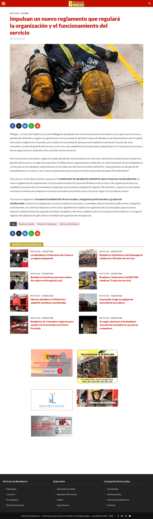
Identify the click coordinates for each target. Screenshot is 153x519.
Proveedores (12, 499)
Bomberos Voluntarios (47, 224)
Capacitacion (63, 505)
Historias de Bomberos (118, 499)
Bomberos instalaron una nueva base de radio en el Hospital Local (52, 279)
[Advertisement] (97, 433)
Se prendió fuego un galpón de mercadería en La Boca (117, 301)
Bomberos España (26, 224)
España (25, 13)
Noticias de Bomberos (69, 224)
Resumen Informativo (67, 494)
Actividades (113, 489)
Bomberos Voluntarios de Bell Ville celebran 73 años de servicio (119, 279)
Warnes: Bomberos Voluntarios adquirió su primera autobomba (49, 301)
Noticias (14, 13)
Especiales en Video (66, 489)
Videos (60, 499)
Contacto (10, 494)
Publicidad (11, 489)
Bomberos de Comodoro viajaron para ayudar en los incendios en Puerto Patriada (52, 325)
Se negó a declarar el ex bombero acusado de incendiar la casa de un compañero (119, 325)
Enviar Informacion (15, 505)
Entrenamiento (114, 494)
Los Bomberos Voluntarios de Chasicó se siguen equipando (48, 257)
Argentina (47, 251)
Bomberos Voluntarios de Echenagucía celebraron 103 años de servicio (120, 259)
